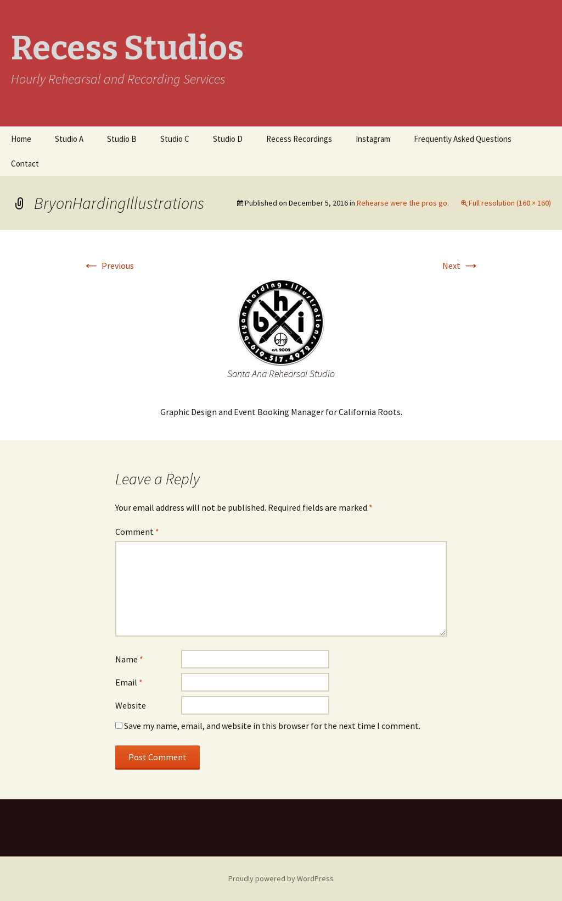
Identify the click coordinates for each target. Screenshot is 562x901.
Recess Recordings (299, 139)
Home (21, 139)
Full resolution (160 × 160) (510, 203)
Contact (25, 163)
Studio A (69, 139)
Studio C (174, 139)
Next (461, 265)
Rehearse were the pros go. (403, 203)
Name (129, 659)
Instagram (373, 139)
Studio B (122, 139)
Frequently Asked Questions (463, 139)
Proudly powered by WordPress (281, 878)
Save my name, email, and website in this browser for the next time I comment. (272, 725)
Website (130, 705)
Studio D (228, 139)
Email (129, 682)
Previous (108, 265)
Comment (137, 531)
